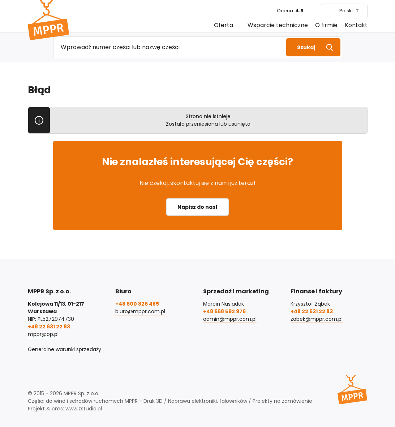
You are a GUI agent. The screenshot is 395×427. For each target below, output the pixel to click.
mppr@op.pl (43, 334)
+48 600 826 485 (137, 303)
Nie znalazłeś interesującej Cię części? (197, 161)
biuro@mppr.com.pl (140, 311)
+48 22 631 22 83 (49, 326)
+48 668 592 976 (224, 311)
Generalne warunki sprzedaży (64, 349)
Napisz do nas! (197, 207)
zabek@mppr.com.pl (317, 319)
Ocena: (290, 10)
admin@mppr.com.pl (230, 319)
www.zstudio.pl (83, 408)
